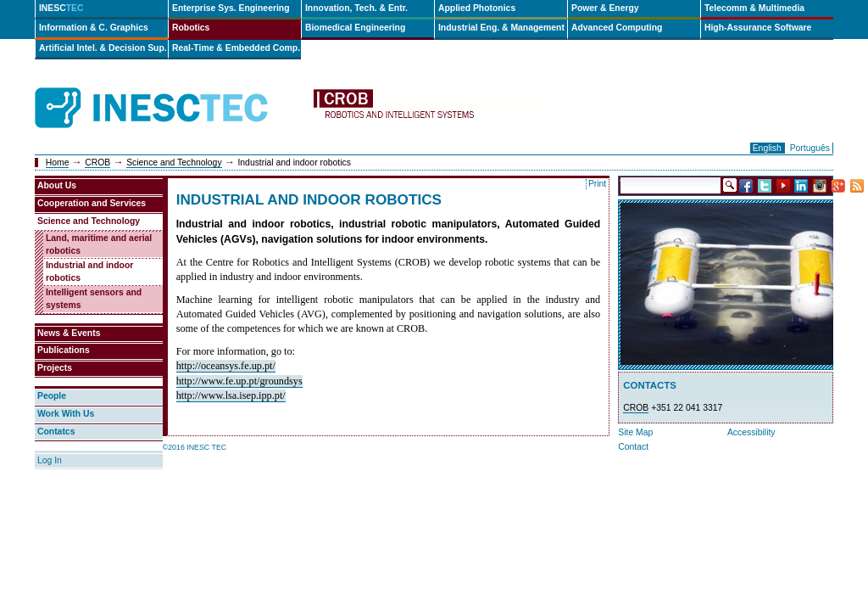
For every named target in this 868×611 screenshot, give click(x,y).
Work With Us (65, 413)
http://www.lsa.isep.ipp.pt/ (231, 395)
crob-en (426, 108)
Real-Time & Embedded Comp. (236, 48)
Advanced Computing (616, 27)
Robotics (190, 27)
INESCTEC (170, 89)
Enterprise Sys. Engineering (231, 8)
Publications (63, 350)
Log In (49, 460)
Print (597, 183)
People (51, 396)
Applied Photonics (476, 8)
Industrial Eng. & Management (501, 27)
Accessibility (751, 432)
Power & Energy (605, 8)
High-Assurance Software (757, 27)
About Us (56, 185)
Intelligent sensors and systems (94, 299)
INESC (61, 8)
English (767, 148)
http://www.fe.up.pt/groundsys (239, 381)
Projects (54, 368)
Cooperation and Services (91, 203)
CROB (97, 162)
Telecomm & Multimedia (754, 8)
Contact (633, 446)
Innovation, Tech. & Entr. (356, 8)
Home (58, 162)
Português (810, 148)
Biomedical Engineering (355, 27)
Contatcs (56, 431)
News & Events (69, 333)
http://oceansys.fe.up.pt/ (225, 366)
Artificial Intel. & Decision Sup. (103, 48)
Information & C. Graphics (93, 27)
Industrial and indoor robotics (89, 272)
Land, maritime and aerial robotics (99, 244)
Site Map (635, 432)
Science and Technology (173, 162)
